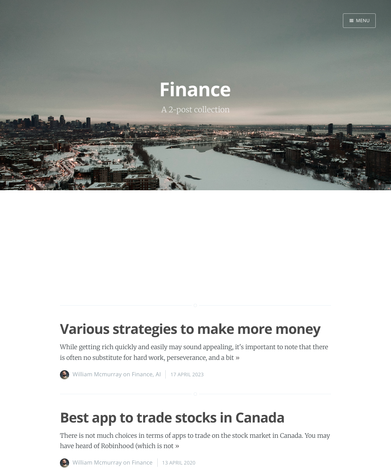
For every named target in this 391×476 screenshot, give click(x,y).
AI (158, 374)
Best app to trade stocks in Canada (172, 417)
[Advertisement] (195, 262)
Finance (142, 374)
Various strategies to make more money (190, 328)
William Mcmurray (97, 374)
